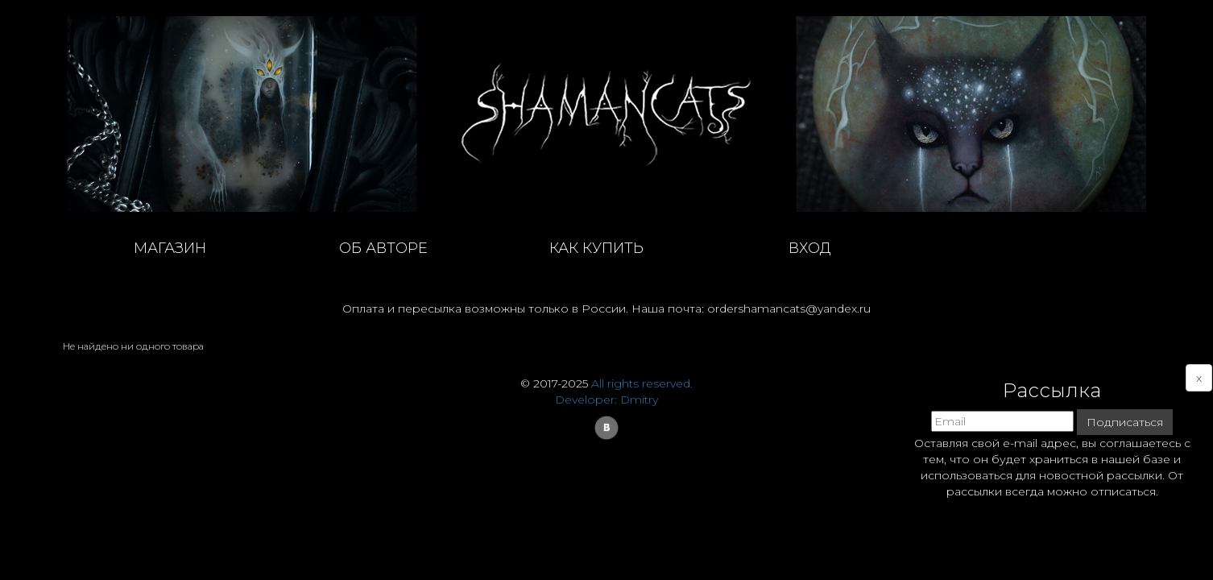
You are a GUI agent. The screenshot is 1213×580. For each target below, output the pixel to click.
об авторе (383, 248)
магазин (170, 248)
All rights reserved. (642, 383)
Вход (810, 248)
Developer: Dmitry (606, 399)
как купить (596, 248)
